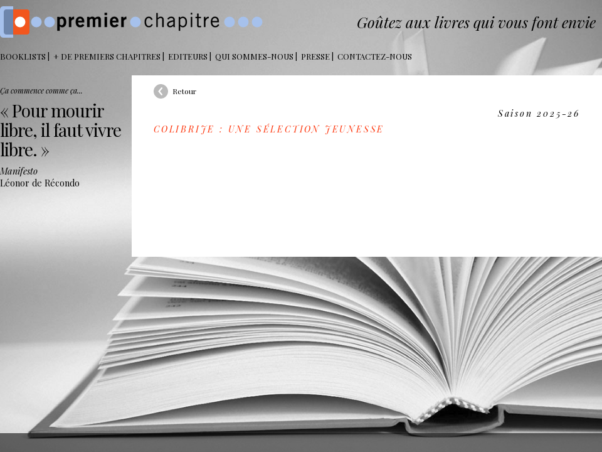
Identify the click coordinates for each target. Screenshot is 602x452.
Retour (184, 91)
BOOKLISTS (23, 56)
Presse (315, 56)
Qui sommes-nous (254, 56)
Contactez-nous (374, 56)
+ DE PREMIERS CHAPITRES (107, 56)
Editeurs (188, 56)
